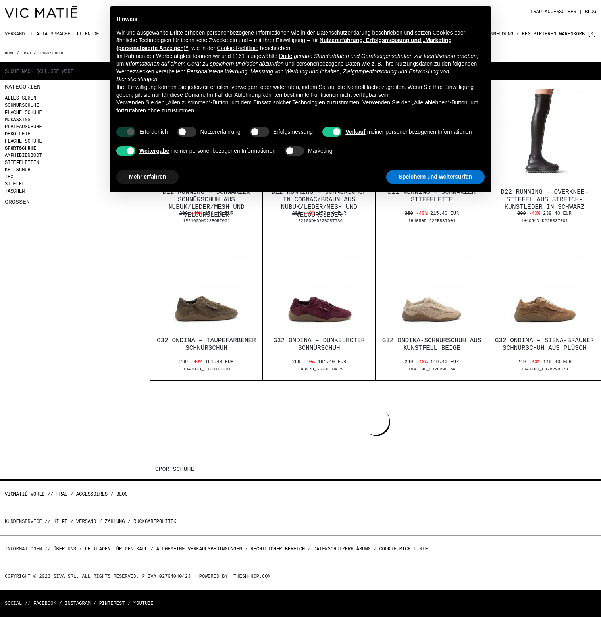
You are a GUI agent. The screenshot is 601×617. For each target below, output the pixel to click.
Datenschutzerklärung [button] (343, 32)
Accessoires (560, 11)
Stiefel (15, 184)
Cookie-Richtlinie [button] (237, 48)
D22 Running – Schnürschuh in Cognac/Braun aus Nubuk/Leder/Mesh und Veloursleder (319, 204)
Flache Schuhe (23, 112)
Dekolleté (18, 134)
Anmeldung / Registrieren (521, 34)
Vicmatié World (25, 494)
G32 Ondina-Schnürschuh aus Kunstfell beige (432, 344)
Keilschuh (18, 169)
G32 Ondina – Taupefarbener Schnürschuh (206, 344)
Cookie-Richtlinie (403, 549)
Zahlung (115, 521)
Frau (536, 11)
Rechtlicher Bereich (277, 549)
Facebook (44, 603)
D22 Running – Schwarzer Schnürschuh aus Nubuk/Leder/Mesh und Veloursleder (206, 204)
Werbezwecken (135, 71)
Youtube (143, 603)
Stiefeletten (22, 162)
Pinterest (112, 603)
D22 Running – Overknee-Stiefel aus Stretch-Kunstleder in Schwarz (544, 200)
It (79, 34)
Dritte (285, 56)
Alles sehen (20, 98)
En (88, 34)
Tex (9, 177)
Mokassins (18, 119)
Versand (86, 521)
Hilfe (60, 521)
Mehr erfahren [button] (147, 177)
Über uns (66, 549)
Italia (39, 34)
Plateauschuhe (23, 126)
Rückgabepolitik (154, 521)
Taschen (15, 191)
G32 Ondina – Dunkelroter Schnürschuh (319, 344)
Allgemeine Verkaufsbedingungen (199, 549)
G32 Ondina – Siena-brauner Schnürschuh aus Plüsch (544, 344)
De (96, 34)
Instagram (78, 603)
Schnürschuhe (22, 105)
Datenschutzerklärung (342, 549)
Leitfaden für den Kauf (116, 549)
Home (11, 53)
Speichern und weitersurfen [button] (435, 177)
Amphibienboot (23, 155)
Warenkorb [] (577, 34)
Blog (590, 11)
